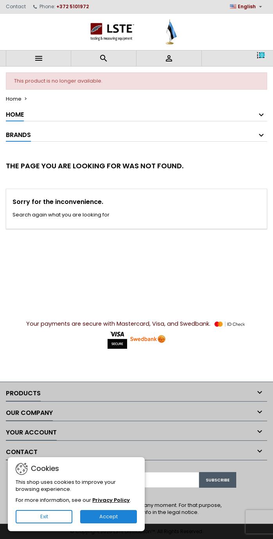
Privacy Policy (111, 500)
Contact (16, 6)
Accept (108, 516)
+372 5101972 (72, 6)
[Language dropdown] (247, 6)
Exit (44, 516)
